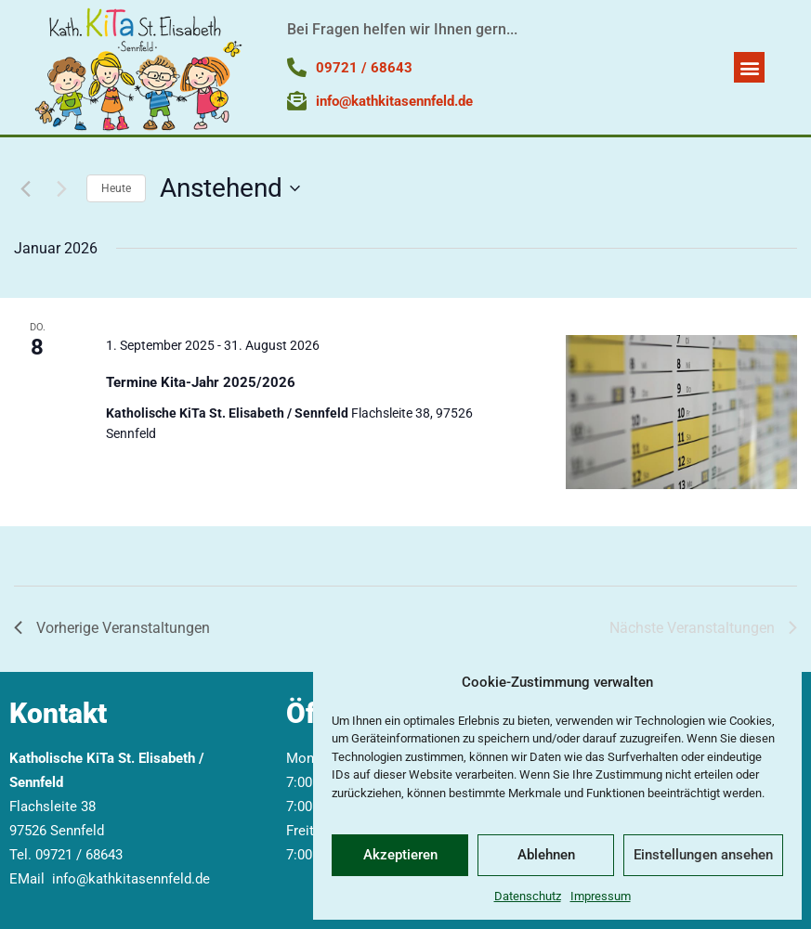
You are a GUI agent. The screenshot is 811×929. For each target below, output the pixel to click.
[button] (749, 67)
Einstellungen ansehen (703, 854)
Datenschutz (527, 896)
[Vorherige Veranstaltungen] (25, 188)
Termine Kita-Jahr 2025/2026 (200, 382)
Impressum (600, 896)
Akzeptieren (400, 854)
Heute (116, 188)
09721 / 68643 (79, 854)
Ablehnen (546, 854)
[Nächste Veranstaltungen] (61, 188)
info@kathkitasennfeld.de (131, 879)
